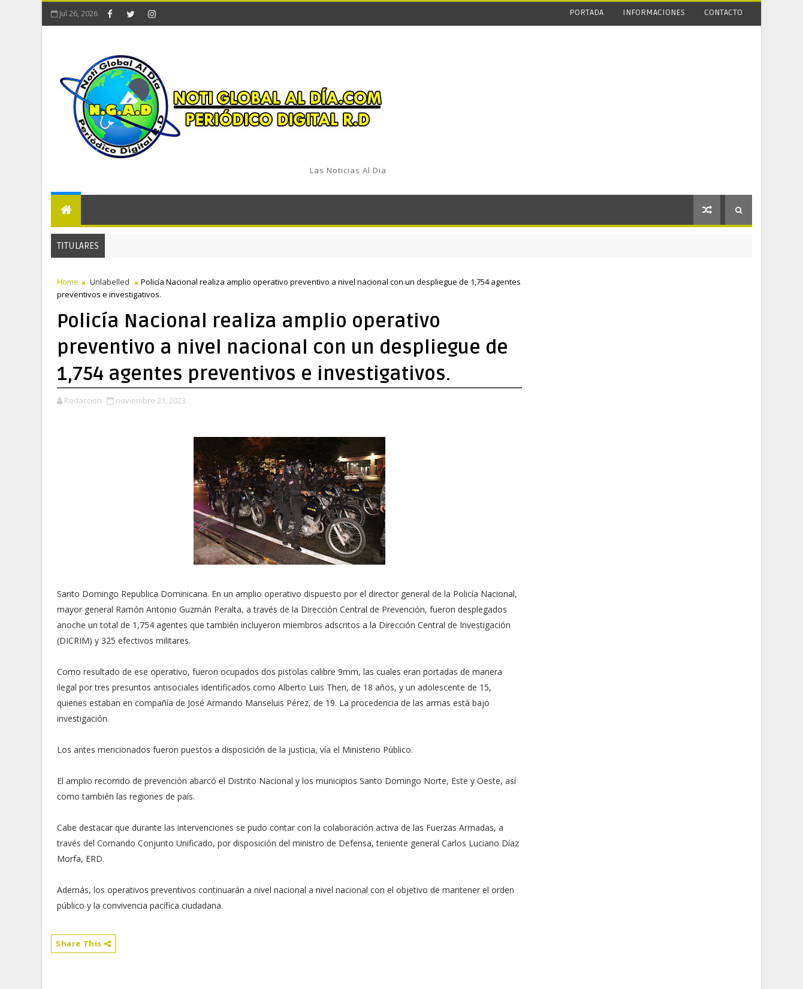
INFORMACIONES (654, 12)
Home (68, 281)
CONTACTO (723, 12)
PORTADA (586, 12)
